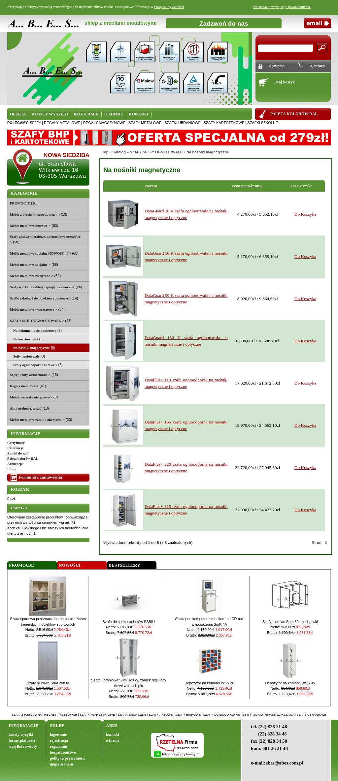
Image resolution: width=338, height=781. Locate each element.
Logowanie (275, 66)
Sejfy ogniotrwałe (26, 356)
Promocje (21, 565)
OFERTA (18, 114)
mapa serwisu (61, 764)
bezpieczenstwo (63, 752)
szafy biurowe (188, 714)
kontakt (112, 734)
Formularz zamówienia (40, 477)
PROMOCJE (20, 203)
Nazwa (151, 185)
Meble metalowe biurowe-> (30, 226)
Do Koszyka (305, 214)
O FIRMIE (113, 114)
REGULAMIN (86, 114)
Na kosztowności (25, 339)
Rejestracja (316, 66)
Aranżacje (15, 464)
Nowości (70, 565)
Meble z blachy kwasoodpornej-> (35, 214)
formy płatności (22, 740)
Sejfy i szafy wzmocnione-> (30, 375)
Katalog (119, 152)
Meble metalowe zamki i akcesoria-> (37, 420)
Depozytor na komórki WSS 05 (290, 683)
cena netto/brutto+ (248, 185)
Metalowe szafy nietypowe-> (31, 397)
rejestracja (59, 740)
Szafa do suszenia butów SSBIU (129, 622)
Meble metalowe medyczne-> (31, 276)
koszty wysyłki (21, 734)
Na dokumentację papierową (34, 330)
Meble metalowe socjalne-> (30, 264)
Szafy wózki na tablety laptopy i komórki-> (42, 287)
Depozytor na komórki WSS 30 (209, 683)
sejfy (35, 123)
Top (105, 152)
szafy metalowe (144, 123)
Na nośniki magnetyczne (207, 152)
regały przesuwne (60, 714)
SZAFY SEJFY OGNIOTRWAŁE (156, 152)
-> (37, 321)
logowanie (58, 734)
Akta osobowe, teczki (26, 408)
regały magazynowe (104, 123)
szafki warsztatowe (97, 714)
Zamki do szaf (18, 453)
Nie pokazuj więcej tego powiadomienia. (282, 7)
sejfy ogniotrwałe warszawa (268, 714)
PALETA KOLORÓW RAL (294, 113)
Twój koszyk (284, 82)
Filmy (11, 469)
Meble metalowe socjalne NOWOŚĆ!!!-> (40, 253)
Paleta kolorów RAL (22, 458)
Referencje (15, 448)
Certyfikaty (16, 443)
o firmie (112, 740)
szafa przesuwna (27, 714)
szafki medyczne (132, 714)
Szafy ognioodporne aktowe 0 (35, 365)
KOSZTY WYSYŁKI (50, 114)
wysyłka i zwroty (23, 746)
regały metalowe (62, 123)
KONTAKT (139, 114)
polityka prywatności (67, 758)
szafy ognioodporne (221, 714)
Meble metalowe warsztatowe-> (33, 309)
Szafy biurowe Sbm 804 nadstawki (290, 622)
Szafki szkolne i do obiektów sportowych (40, 298)
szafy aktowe (161, 714)
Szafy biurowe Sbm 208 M (48, 683)
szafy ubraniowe (311, 714)
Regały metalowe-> (24, 386)
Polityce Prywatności (169, 7)
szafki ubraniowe (182, 123)
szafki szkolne (262, 123)
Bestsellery (124, 565)
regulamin (58, 746)
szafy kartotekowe (224, 123)
